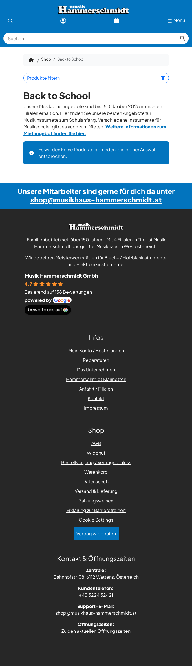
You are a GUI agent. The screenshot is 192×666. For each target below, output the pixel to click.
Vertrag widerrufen (96, 533)
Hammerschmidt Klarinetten (96, 379)
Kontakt (96, 398)
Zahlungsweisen (96, 501)
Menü (176, 20)
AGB (96, 443)
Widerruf (96, 453)
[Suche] (10, 20)
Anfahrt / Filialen (96, 389)
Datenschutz (96, 481)
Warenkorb (96, 472)
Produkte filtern (96, 78)
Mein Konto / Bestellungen (96, 350)
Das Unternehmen (96, 370)
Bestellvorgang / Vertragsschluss (96, 462)
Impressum (96, 408)
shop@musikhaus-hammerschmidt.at (96, 199)
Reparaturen (96, 360)
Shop (46, 59)
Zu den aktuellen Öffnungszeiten (96, 631)
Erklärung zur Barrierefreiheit (96, 510)
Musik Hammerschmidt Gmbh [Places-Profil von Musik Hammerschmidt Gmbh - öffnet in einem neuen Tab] (61, 275)
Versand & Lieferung (96, 491)
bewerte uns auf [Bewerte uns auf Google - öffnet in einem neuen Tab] (48, 309)
